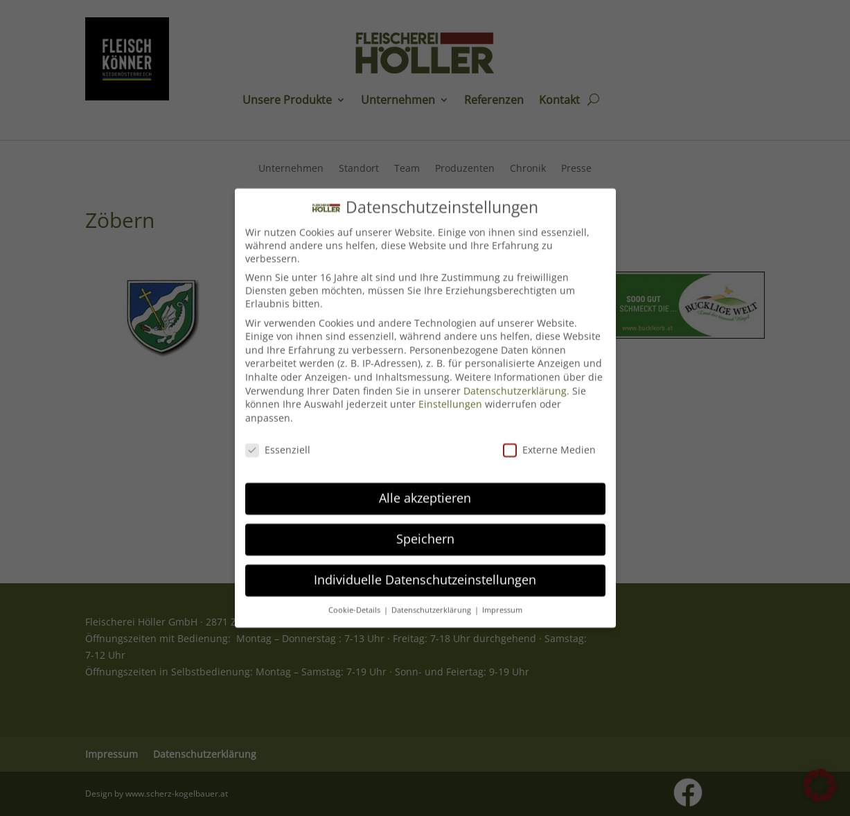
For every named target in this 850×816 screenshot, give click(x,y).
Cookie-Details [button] (355, 598)
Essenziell (277, 436)
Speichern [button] (425, 526)
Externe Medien (549, 436)
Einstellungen (450, 391)
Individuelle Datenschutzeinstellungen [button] (425, 567)
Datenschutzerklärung (515, 377)
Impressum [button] (502, 598)
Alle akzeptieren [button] (425, 485)
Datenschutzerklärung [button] (432, 598)
